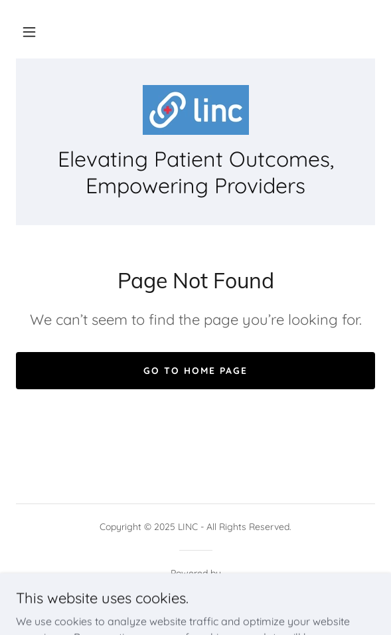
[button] (29, 32)
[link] (195, 110)
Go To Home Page (195, 371)
